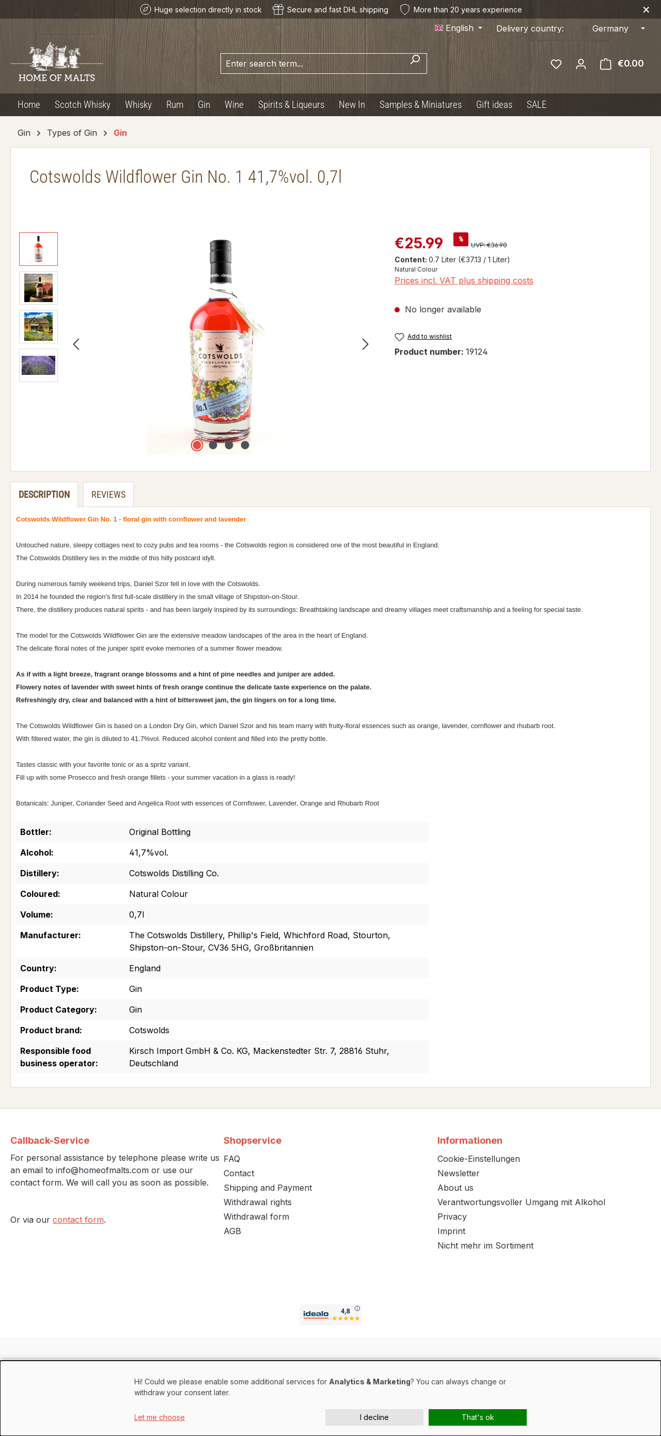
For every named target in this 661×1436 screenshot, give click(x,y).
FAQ (232, 1159)
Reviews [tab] (108, 494)
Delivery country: (530, 28)
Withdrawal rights (258, 1202)
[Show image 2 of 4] (213, 445)
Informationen (469, 1140)
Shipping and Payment (268, 1187)
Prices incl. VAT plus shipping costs (464, 280)
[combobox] (312, 63)
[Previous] (76, 343)
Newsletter (458, 1173)
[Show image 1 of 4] (197, 445)
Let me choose (159, 1417)
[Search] (415, 63)
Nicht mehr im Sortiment (485, 1245)
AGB (232, 1231)
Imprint (451, 1231)
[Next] (365, 343)
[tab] (44, 494)
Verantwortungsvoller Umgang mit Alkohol (521, 1202)
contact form (78, 1219)
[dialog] (330, 1398)
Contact (239, 1173)
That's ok (478, 1417)
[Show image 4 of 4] (245, 445)
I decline (374, 1417)
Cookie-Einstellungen (478, 1159)
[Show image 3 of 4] (229, 445)
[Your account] (581, 63)
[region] (196, 343)
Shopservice (252, 1140)
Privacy (452, 1216)
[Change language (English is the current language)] (458, 28)
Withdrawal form (256, 1216)
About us (455, 1187)
